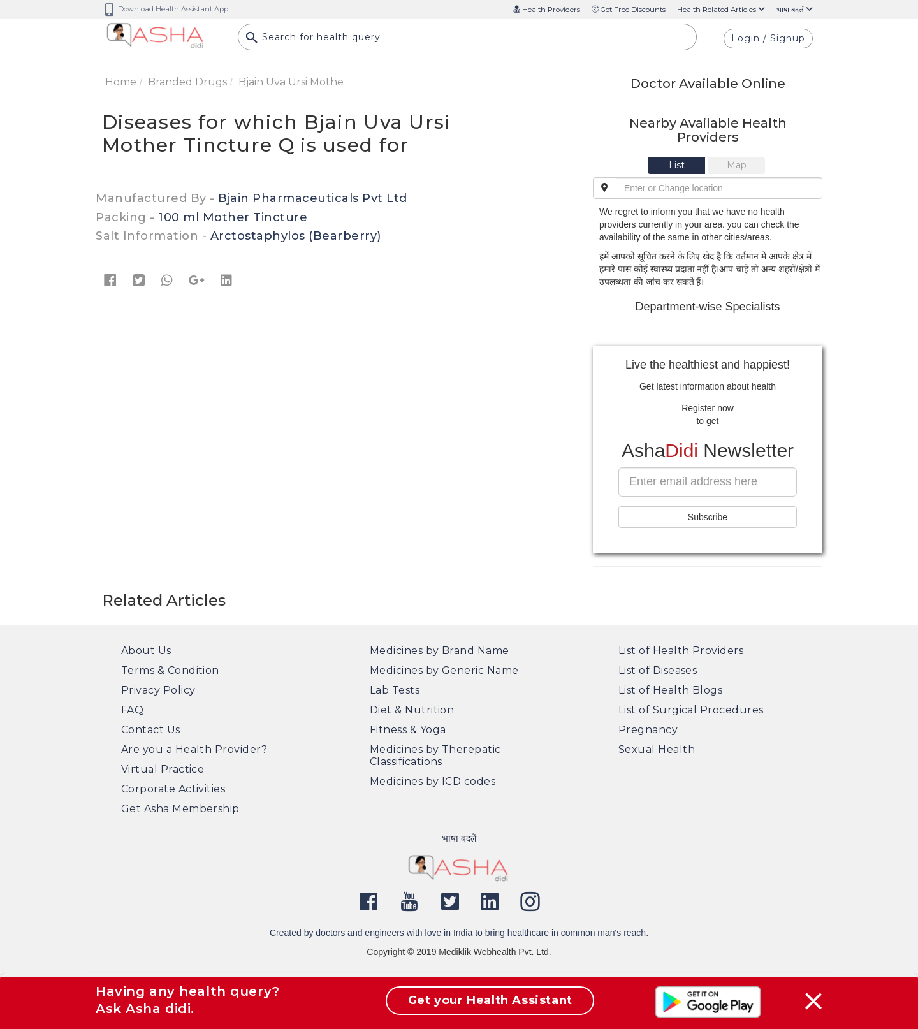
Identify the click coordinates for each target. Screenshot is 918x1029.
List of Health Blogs (670, 690)
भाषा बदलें (794, 9)
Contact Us (150, 730)
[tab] (678, 165)
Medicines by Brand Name (439, 651)
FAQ (132, 710)
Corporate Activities (173, 789)
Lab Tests (394, 690)
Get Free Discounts (629, 9)
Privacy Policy (158, 690)
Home (120, 82)
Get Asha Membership (180, 809)
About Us (146, 651)
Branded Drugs (187, 82)
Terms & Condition (170, 670)
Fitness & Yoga (408, 730)
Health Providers (546, 9)
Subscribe (707, 517)
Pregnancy (648, 730)
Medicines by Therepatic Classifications (435, 755)
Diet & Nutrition (412, 710)
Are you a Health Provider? (194, 749)
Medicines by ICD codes (432, 781)
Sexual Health (656, 749)
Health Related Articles (721, 9)
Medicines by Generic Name (444, 670)
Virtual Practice (162, 769)
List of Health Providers (680, 651)
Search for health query (313, 39)
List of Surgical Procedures (690, 710)
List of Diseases (657, 670)
